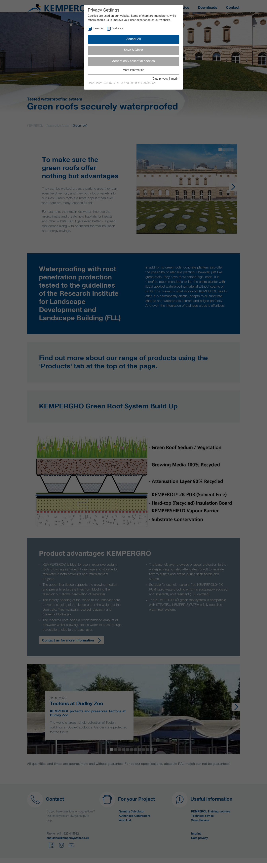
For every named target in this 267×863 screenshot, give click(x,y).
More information (133, 70)
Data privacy (160, 78)
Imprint (175, 78)
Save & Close (133, 50)
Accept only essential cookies (133, 61)
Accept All (133, 39)
